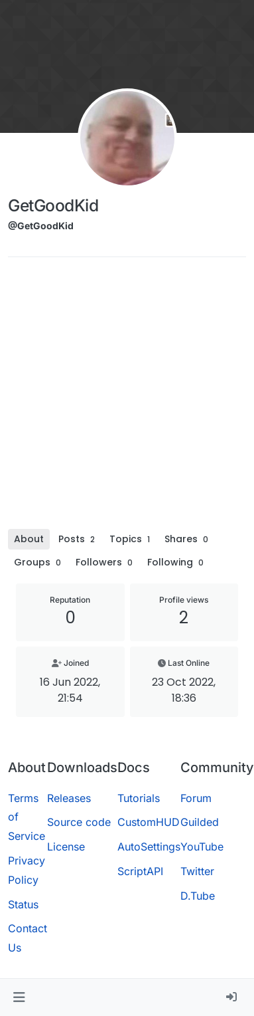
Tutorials (138, 798)
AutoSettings (148, 846)
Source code (79, 822)
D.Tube (197, 895)
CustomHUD (148, 822)
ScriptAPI (140, 871)
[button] (18, 997)
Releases (69, 798)
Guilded (199, 822)
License (66, 846)
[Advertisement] (124, 397)
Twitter (197, 871)
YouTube (201, 846)
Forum (196, 798)
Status (23, 904)
